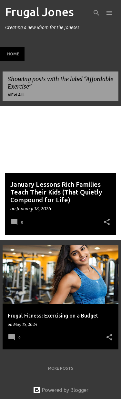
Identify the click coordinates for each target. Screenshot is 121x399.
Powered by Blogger (60, 390)
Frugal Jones (39, 11)
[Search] (96, 13)
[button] (107, 222)
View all (16, 95)
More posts (60, 368)
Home (13, 54)
